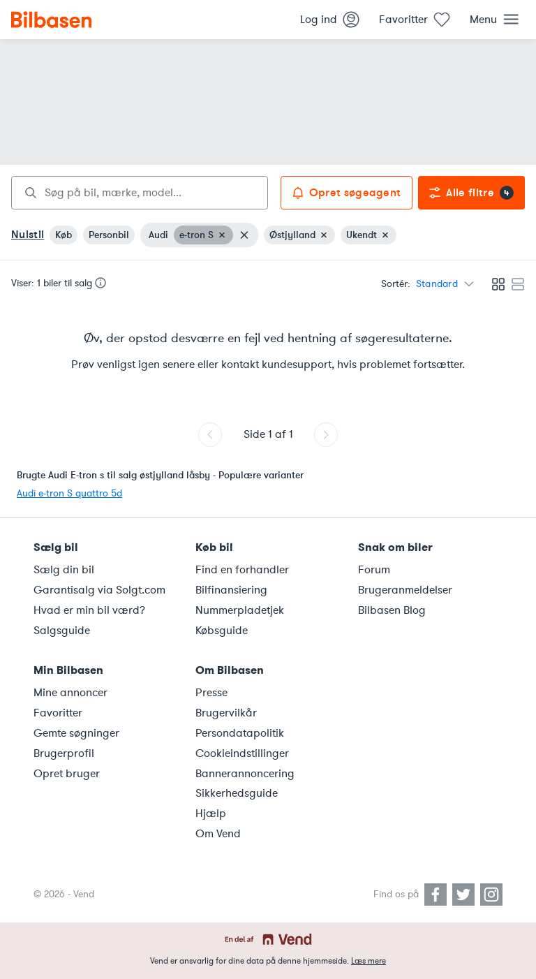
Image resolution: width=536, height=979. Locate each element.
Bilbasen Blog (392, 610)
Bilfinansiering (231, 590)
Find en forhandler (242, 569)
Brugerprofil (64, 753)
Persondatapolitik (239, 733)
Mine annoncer (70, 692)
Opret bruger (67, 773)
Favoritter (58, 713)
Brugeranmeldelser (405, 590)
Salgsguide (62, 630)
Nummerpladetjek (239, 610)
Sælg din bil (64, 569)
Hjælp (210, 813)
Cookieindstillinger (242, 753)
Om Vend (218, 833)
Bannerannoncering (245, 773)
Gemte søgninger (76, 733)
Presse (211, 692)
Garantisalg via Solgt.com (99, 590)
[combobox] (139, 192)
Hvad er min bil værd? (89, 610)
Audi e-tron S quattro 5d (69, 493)
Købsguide (221, 630)
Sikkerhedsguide (236, 793)
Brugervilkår (226, 713)
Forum (374, 569)
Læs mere (368, 960)
